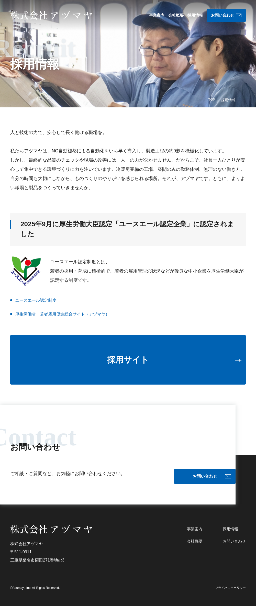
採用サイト (128, 359)
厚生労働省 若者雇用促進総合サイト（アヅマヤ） (68, 314)
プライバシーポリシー (230, 582)
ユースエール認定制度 (38, 300)
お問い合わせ (222, 15)
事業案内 (156, 15)
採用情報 (195, 15)
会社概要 (176, 15)
